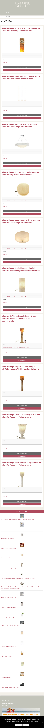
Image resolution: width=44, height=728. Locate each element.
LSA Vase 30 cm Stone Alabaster (8, 618)
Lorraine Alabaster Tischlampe (8, 646)
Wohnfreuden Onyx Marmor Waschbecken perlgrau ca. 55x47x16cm (17, 519)
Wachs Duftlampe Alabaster (8, 636)
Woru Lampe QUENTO (6, 656)
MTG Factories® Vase (6, 528)
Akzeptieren (18, 725)
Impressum (5, 705)
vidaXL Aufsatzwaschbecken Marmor (10, 687)
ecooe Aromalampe (6, 677)
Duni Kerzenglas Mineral (7, 557)
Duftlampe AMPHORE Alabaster (8, 607)
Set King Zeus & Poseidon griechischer (10, 625)
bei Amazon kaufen (22, 70)
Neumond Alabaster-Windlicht (8, 548)
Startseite (3, 16)
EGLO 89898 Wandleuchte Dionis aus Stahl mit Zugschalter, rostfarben (18, 578)
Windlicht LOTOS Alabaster (7, 538)
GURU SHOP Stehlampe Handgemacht (10, 568)
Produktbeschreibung (22, 67)
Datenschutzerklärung (8, 703)
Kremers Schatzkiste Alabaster (8, 667)
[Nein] (42, 722)
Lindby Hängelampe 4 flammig (8, 597)
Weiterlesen (26, 725)
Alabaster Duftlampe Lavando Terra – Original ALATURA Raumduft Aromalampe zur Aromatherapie (19, 318)
